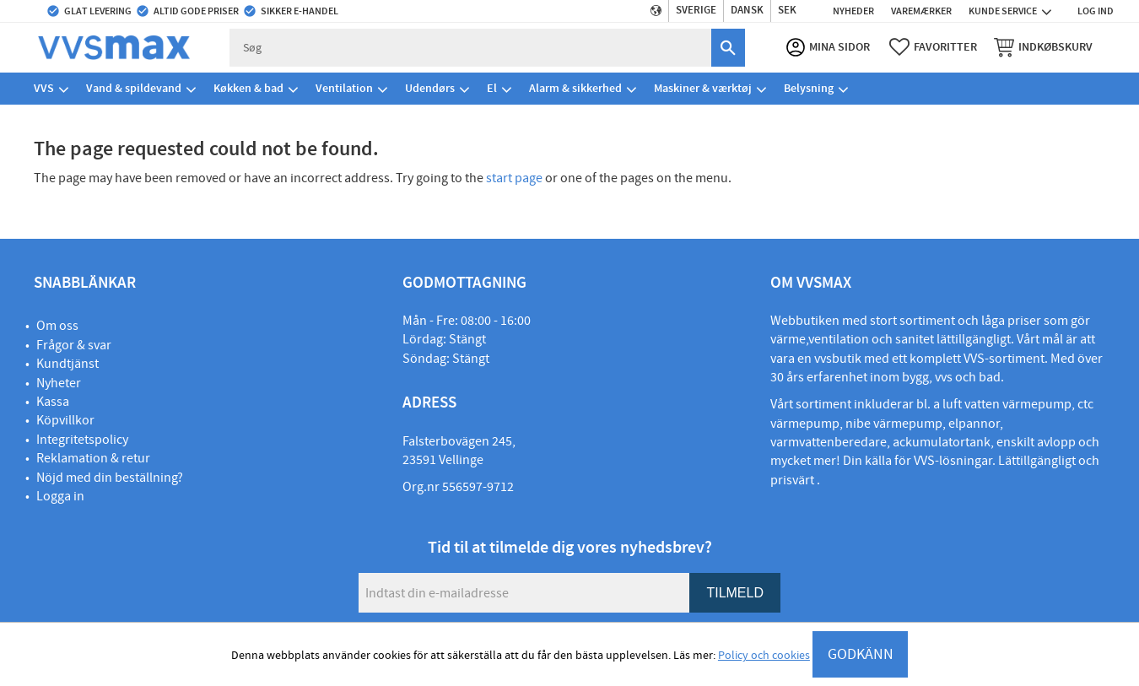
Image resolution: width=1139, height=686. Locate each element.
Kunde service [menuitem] (1003, 11)
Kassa (52, 401)
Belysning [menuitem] (809, 88)
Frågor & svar (73, 345)
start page (514, 178)
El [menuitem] (492, 88)
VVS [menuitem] (44, 88)
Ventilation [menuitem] (344, 88)
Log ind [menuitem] (1095, 11)
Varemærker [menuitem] (921, 11)
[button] (933, 47)
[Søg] (728, 48)
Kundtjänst (67, 363)
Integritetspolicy (82, 439)
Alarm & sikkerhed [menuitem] (575, 88)
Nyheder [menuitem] (853, 11)
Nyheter (58, 383)
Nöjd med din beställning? (109, 477)
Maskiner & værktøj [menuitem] (703, 88)
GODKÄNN (860, 654)
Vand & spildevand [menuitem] (133, 88)
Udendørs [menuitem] (430, 88)
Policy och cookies (764, 655)
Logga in (60, 496)
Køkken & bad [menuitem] (248, 88)
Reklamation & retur (93, 458)
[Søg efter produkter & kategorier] (470, 48)
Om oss (57, 325)
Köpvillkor (65, 420)
